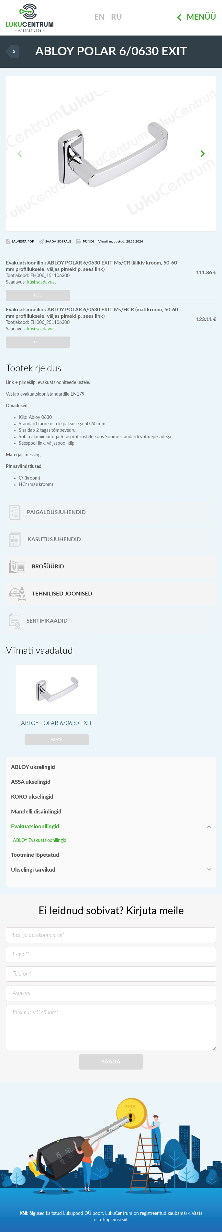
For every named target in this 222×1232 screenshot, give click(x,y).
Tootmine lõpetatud (35, 855)
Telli (37, 295)
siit (125, 1220)
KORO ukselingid (32, 797)
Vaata (56, 739)
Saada (111, 1061)
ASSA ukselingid (30, 782)
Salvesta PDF (20, 241)
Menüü (196, 18)
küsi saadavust (41, 282)
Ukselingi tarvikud (33, 870)
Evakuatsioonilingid (35, 826)
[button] (202, 154)
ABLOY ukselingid (33, 767)
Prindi (85, 241)
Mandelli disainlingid (36, 811)
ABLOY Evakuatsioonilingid (39, 840)
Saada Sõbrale (55, 241)
